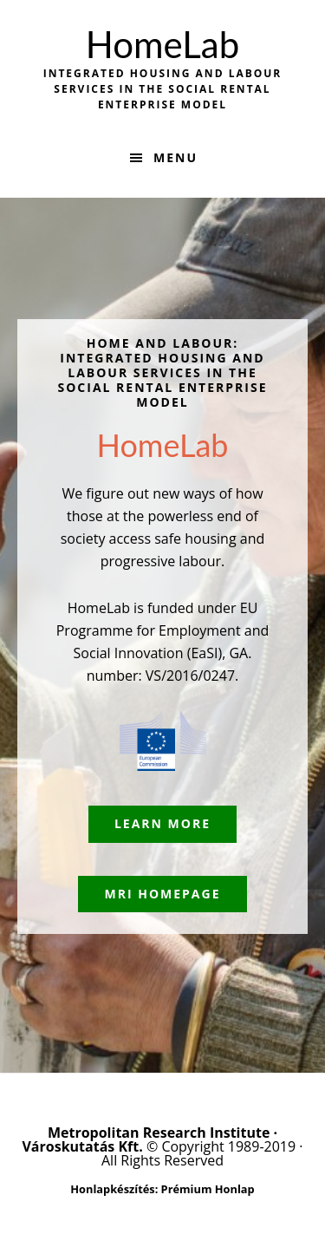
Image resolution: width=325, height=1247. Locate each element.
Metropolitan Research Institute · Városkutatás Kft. (149, 1139)
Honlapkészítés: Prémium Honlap (162, 1189)
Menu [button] (175, 157)
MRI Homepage (162, 893)
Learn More (162, 823)
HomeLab (162, 44)
